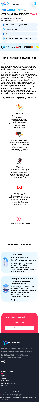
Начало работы (19, 322)
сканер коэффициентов (20, 398)
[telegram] (3, 361)
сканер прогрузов (5, 398)
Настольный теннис (8, 383)
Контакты (4, 386)
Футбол (3, 376)
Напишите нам (19, 328)
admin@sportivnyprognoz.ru (15, 395)
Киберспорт (5, 381)
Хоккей (3, 378)
